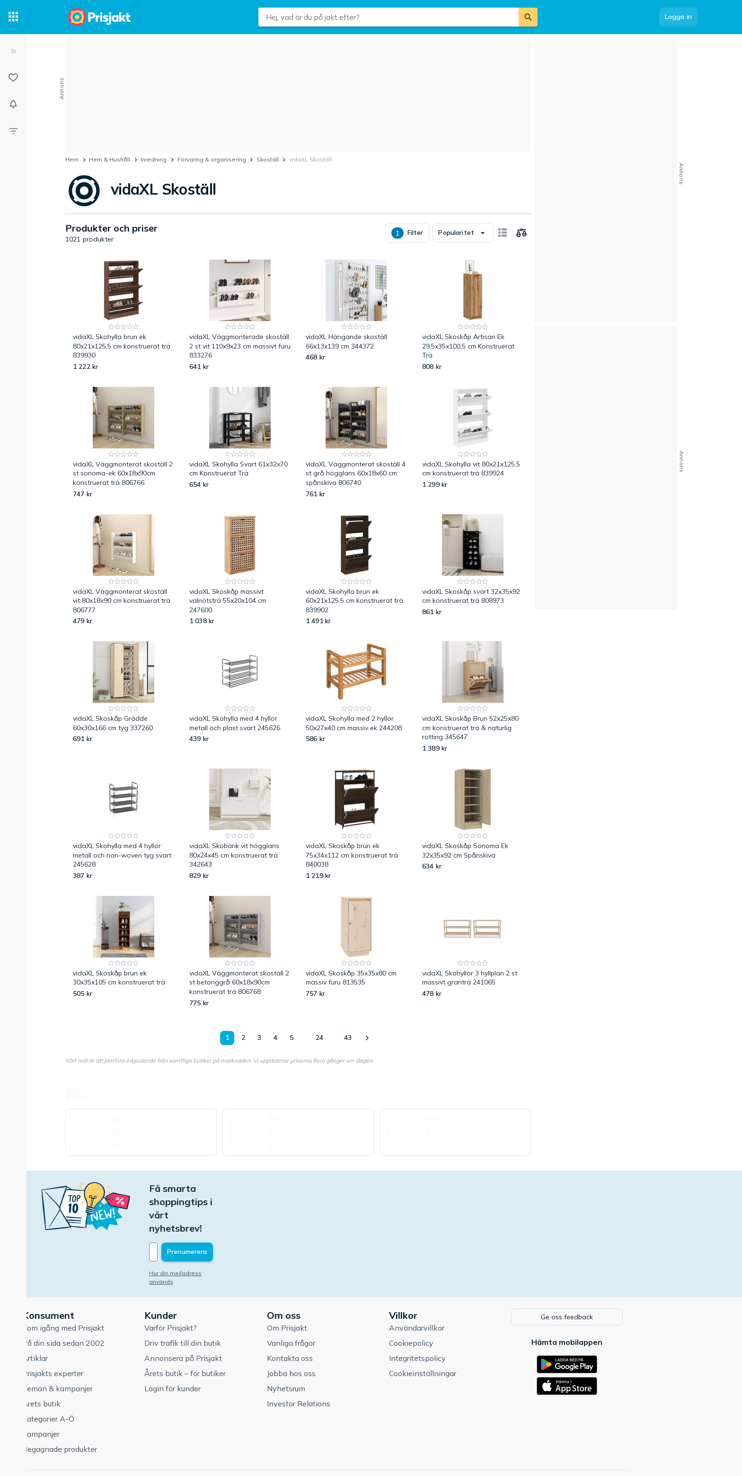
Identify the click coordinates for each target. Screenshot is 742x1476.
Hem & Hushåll (109, 159)
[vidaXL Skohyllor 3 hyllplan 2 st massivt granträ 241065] (473, 952)
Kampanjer (89, 1393)
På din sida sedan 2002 (112, 1302)
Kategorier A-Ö (97, 1378)
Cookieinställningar (471, 1332)
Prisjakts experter (101, 1332)
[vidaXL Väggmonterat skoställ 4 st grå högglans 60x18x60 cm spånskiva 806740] (356, 443)
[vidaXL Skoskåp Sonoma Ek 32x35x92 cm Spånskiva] (473, 824)
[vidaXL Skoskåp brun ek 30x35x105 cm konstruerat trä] (123, 952)
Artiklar (84, 1317)
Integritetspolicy (466, 1317)
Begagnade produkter (108, 1408)
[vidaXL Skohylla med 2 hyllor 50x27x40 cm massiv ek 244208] (356, 697)
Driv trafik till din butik (231, 1302)
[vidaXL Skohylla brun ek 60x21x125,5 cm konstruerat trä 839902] (356, 570)
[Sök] (528, 17)
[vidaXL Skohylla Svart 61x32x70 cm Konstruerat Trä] (240, 443)
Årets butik (90, 1363)
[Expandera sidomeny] (13, 51)
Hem (72, 159)
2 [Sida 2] (243, 1037)
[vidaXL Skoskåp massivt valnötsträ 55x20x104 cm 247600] (240, 570)
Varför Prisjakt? (219, 1287)
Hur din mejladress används (237, 1233)
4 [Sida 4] (275, 1037)
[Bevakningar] (13, 104)
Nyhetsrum (335, 1347)
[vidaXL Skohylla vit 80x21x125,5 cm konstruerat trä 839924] (473, 443)
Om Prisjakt (336, 1287)
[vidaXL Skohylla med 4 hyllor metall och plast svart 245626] (240, 697)
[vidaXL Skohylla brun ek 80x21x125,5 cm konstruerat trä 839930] (123, 315)
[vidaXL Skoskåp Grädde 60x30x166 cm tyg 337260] (123, 697)
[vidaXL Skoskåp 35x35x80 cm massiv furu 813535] (356, 952)
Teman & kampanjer (106, 1347)
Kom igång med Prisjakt (112, 1287)
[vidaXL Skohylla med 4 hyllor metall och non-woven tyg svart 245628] (123, 824)
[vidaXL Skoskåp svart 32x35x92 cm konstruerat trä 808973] (473, 570)
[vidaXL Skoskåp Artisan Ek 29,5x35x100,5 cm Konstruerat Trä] (473, 315)
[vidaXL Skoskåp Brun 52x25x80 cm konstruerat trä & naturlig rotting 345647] (473, 697)
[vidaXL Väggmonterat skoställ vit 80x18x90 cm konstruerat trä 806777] (123, 570)
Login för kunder (221, 1347)
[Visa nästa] (366, 1038)
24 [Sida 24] (319, 1037)
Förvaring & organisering (211, 159)
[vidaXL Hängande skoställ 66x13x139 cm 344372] (356, 315)
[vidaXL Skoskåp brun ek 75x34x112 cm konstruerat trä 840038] (356, 824)
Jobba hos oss (340, 1332)
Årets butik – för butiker (233, 1332)
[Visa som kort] (502, 233)
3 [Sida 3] (259, 1037)
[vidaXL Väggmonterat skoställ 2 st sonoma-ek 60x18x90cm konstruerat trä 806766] (123, 443)
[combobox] (388, 17)
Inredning (154, 159)
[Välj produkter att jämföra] (521, 233)
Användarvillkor (465, 1287)
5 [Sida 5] (291, 1037)
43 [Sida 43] (348, 1037)
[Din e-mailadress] (260, 1212)
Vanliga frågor (340, 1302)
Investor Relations (347, 1363)
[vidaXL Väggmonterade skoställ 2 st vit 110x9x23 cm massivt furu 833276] (240, 315)
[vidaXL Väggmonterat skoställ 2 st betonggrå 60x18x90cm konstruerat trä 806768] (240, 952)
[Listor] (13, 77)
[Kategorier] (13, 17)
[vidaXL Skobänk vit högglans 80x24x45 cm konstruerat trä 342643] (240, 824)
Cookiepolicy (460, 1302)
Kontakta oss (339, 1317)
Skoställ (267, 159)
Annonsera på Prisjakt (232, 1317)
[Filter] (13, 130)
